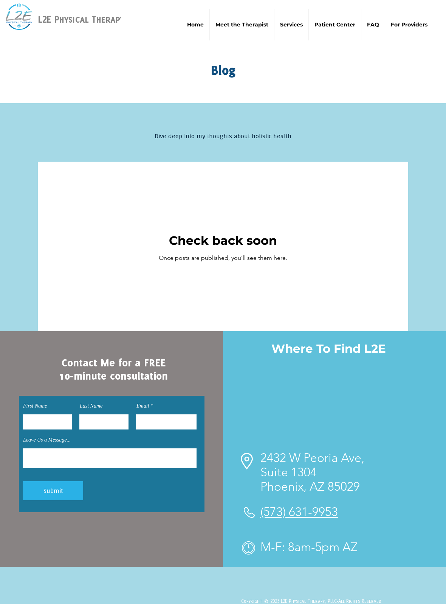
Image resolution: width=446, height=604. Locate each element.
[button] (291, 24)
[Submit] (53, 490)
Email (142, 406)
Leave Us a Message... (47, 440)
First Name (35, 406)
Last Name (91, 406)
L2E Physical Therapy (81, 19)
